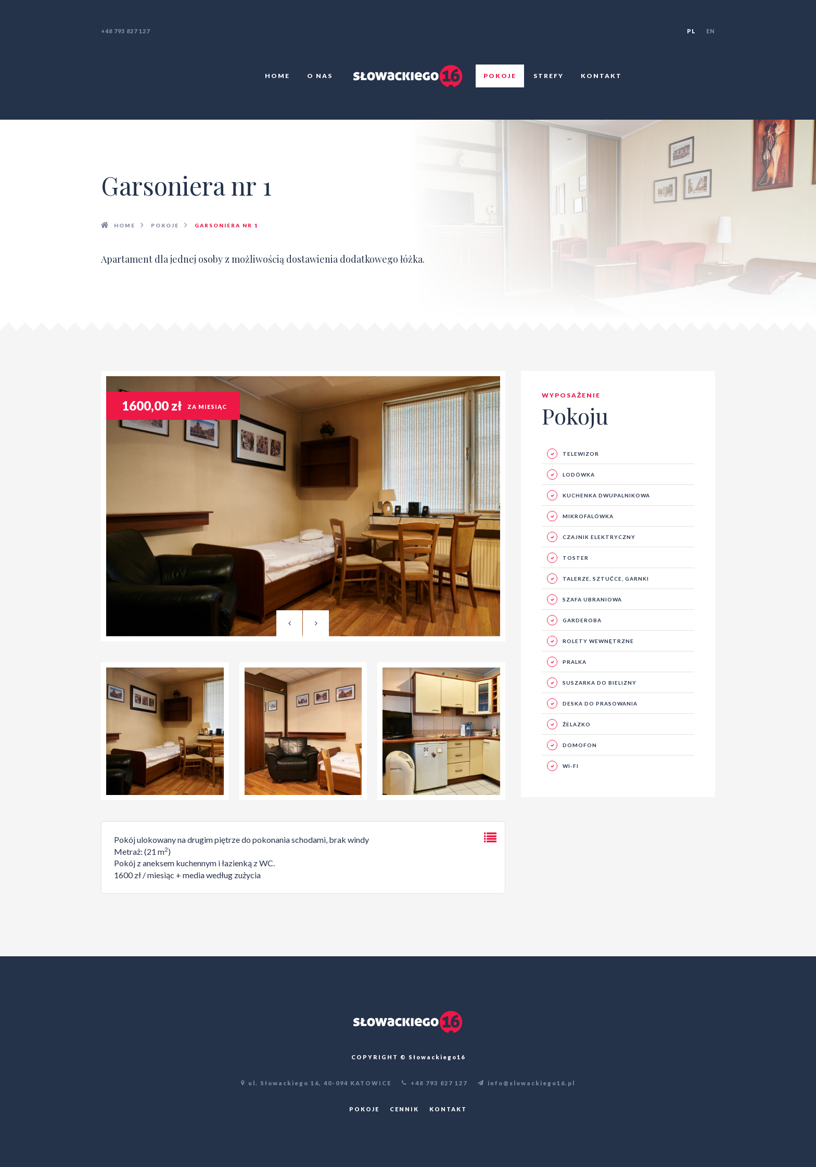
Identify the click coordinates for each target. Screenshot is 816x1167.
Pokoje (499, 76)
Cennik (404, 1109)
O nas (320, 76)
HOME (124, 225)
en (710, 31)
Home (277, 76)
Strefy (548, 76)
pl (691, 31)
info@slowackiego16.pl (526, 1083)
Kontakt (601, 76)
